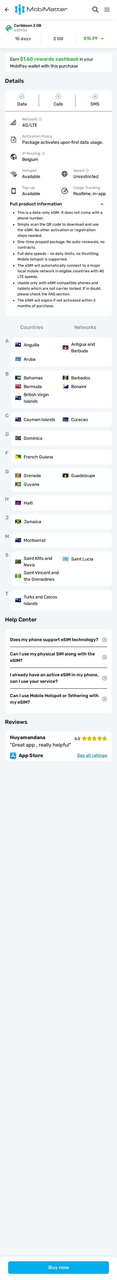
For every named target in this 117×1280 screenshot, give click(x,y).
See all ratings (92, 755)
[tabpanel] (58, 474)
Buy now (58, 1267)
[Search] (95, 9)
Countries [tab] (31, 327)
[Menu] (107, 9)
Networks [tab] (85, 327)
